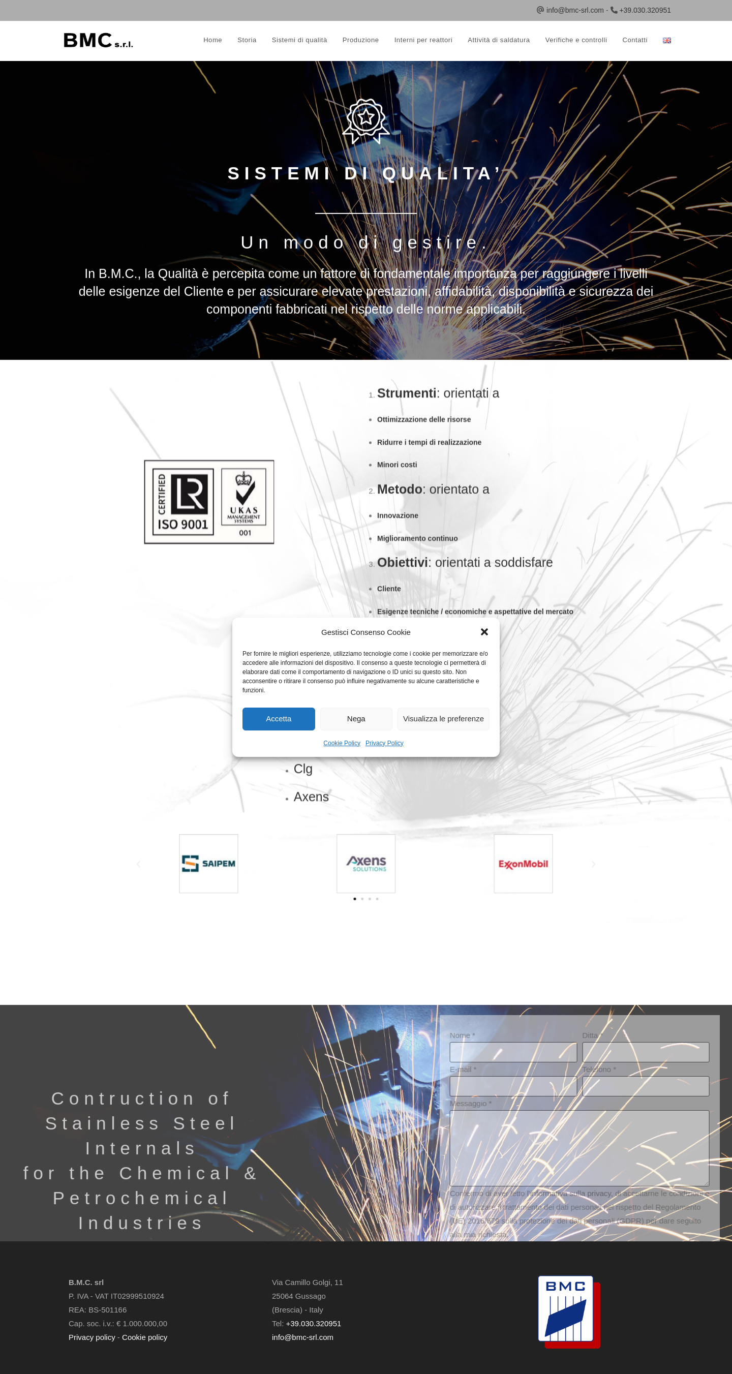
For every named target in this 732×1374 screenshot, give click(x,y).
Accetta (278, 718)
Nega (356, 718)
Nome (625, 1222)
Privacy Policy (384, 743)
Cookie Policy (341, 743)
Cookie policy (144, 1337)
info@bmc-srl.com (575, 10)
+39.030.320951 (645, 10)
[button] (484, 632)
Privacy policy (92, 1337)
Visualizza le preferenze (443, 718)
